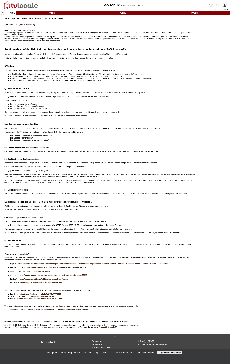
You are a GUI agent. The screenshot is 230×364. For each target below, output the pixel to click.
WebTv (123, 13)
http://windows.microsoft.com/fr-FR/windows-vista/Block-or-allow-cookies (57, 267)
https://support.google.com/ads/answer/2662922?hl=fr (40, 298)
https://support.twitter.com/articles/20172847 (35, 296)
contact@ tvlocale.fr (108, 327)
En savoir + (97, 344)
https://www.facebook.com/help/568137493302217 (40, 294)
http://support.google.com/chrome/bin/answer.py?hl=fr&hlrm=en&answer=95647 (53, 275)
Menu (12, 13)
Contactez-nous (99, 341)
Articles (52, 13)
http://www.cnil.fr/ (27, 25)
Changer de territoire (221, 9)
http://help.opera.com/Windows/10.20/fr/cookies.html (40, 283)
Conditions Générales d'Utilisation (153, 344)
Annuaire (194, 13)
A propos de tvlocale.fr (102, 348)
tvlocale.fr (48, 342)
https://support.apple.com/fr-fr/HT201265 (35, 271)
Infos (146, 341)
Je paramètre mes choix (169, 353)
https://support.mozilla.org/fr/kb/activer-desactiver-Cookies (43, 279)
